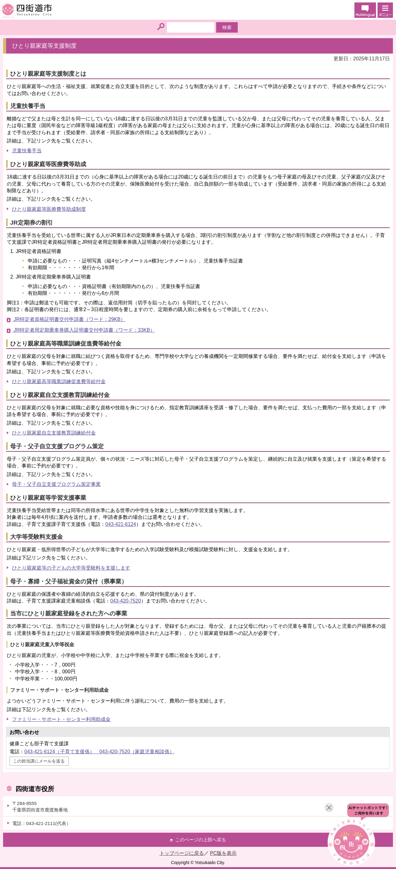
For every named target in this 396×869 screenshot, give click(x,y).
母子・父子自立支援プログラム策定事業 (56, 484)
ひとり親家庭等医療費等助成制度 (49, 209)
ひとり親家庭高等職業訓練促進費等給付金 (59, 381)
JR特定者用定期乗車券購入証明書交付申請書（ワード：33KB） (83, 330)
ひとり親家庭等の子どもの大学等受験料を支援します (71, 568)
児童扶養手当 (27, 150)
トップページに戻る (182, 853)
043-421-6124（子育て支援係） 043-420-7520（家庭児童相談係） (99, 751)
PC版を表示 (223, 853)
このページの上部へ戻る (200, 839)
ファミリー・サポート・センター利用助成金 (61, 719)
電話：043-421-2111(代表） (41, 823)
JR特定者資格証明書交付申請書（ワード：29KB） (68, 319)
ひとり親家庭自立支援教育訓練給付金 (54, 432)
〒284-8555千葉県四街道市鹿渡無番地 (40, 806)
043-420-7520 (125, 600)
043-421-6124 (120, 524)
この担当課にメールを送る (39, 761)
